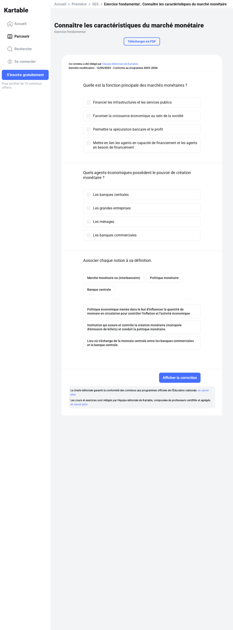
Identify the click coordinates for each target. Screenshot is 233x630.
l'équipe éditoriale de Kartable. (120, 64)
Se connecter (21, 61)
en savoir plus (79, 404)
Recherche (19, 49)
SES (95, 4)
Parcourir (18, 36)
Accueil (16, 24)
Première (79, 4)
